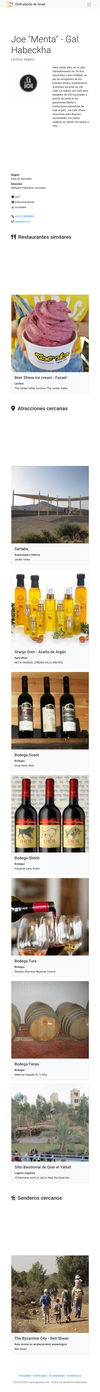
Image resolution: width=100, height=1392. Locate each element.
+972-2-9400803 (24, 216)
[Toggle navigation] (89, 4)
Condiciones (40, 1375)
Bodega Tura (25, 961)
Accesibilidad (57, 1375)
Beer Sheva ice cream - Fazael (41, 377)
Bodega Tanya (27, 1064)
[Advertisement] (50, 23)
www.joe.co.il (22, 221)
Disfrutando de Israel (30, 4)
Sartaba (21, 549)
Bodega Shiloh (27, 858)
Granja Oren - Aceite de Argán (40, 652)
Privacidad (25, 1375)
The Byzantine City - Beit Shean (42, 1338)
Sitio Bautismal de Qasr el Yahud (43, 1167)
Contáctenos (73, 1375)
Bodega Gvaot (27, 755)
